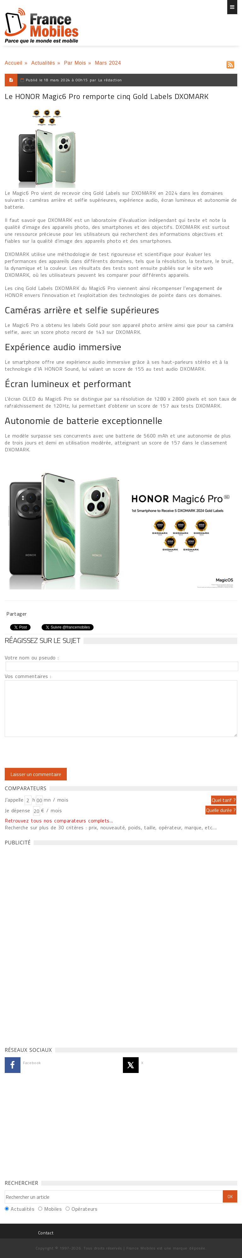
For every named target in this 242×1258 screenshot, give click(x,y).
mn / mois (56, 799)
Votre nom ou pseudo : (32, 657)
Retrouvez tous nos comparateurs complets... (59, 820)
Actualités (43, 63)
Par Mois (75, 63)
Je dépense (18, 810)
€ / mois (51, 810)
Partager (16, 613)
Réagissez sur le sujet (42, 640)
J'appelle (14, 799)
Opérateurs (84, 1209)
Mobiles (53, 1209)
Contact (45, 1232)
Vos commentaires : (28, 676)
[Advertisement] (52, 944)
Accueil (13, 63)
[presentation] (57, 752)
